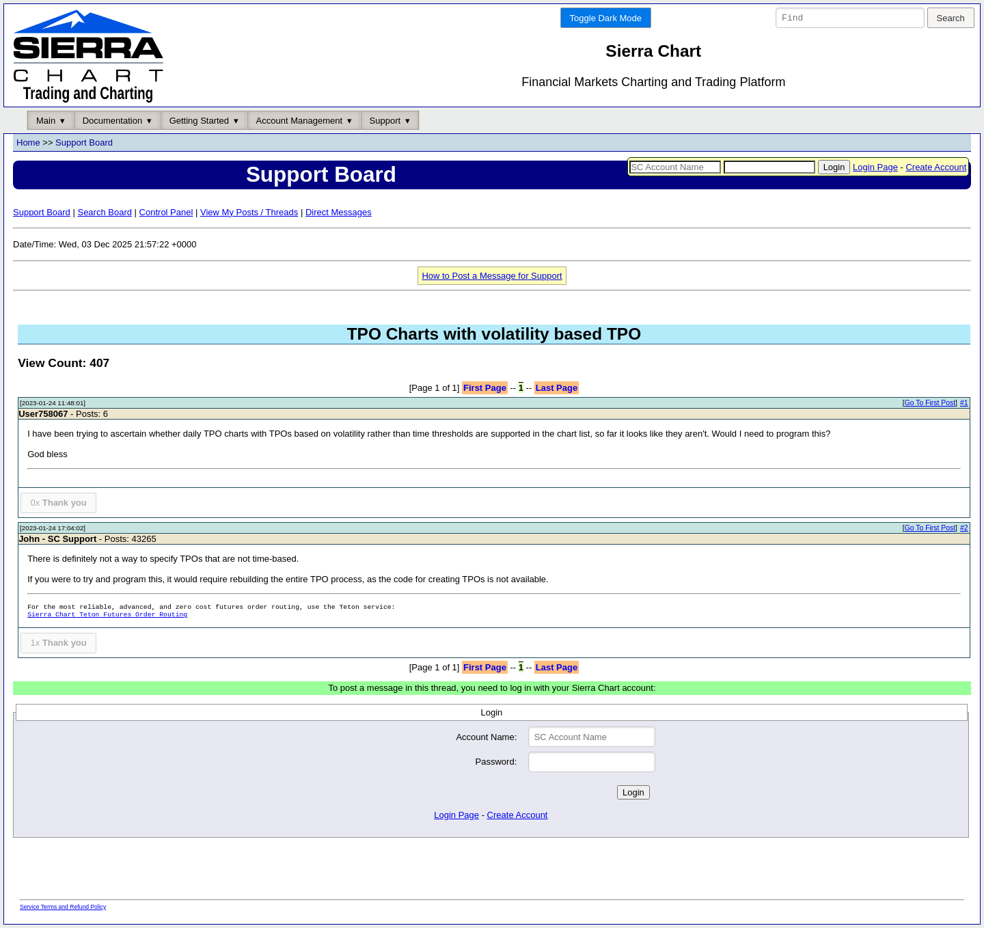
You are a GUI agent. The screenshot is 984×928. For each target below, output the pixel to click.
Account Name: (486, 737)
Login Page (875, 167)
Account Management (299, 120)
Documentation (112, 120)
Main (45, 120)
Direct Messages (338, 212)
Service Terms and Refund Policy (63, 906)
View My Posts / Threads (249, 212)
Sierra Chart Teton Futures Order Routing (107, 615)
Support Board (84, 143)
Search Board (104, 212)
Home (28, 143)
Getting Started (199, 120)
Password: (496, 762)
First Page (484, 388)
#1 (964, 403)
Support (385, 120)
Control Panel (166, 212)
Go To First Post (930, 403)
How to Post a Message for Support (492, 276)
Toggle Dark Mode (606, 18)
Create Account (935, 167)
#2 (964, 528)
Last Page (556, 388)
